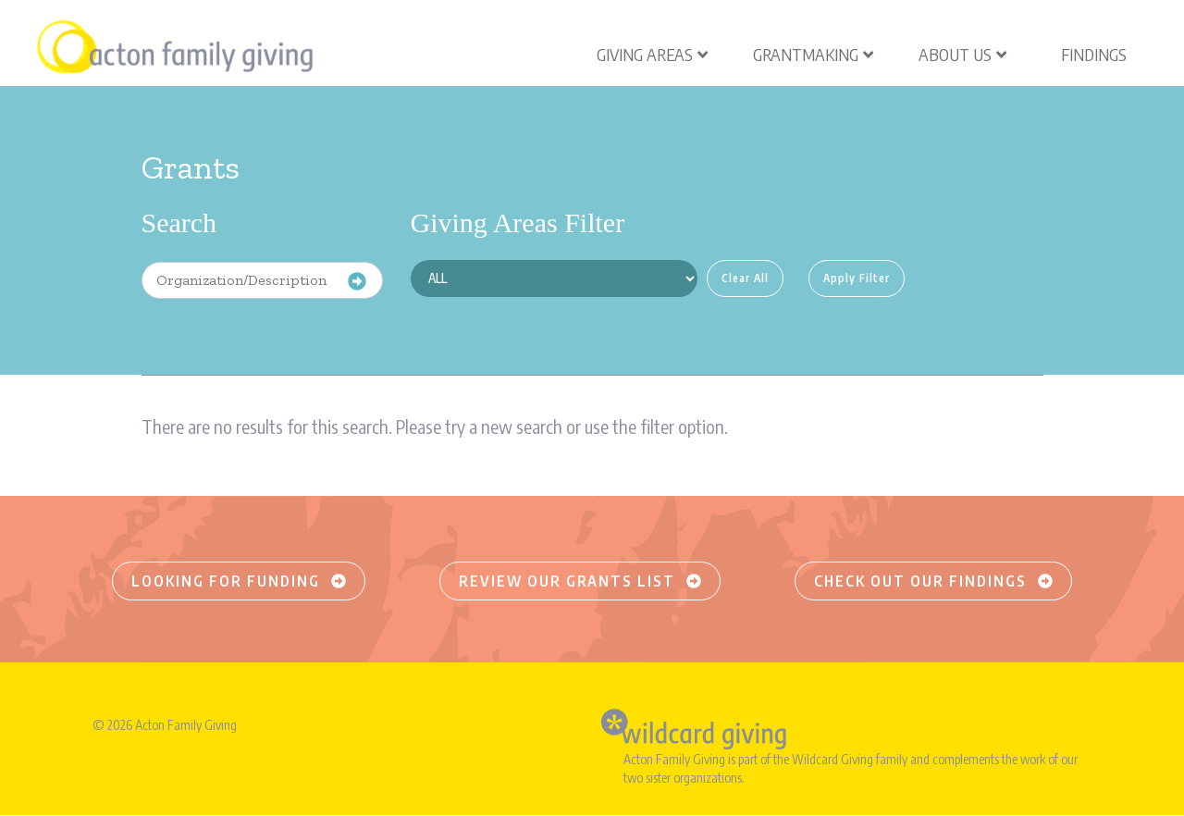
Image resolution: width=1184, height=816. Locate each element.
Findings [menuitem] (1094, 54)
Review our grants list (580, 581)
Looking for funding (238, 581)
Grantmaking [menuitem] (813, 54)
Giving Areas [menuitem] (652, 54)
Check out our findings (933, 581)
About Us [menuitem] (962, 54)
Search (179, 222)
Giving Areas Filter (518, 222)
